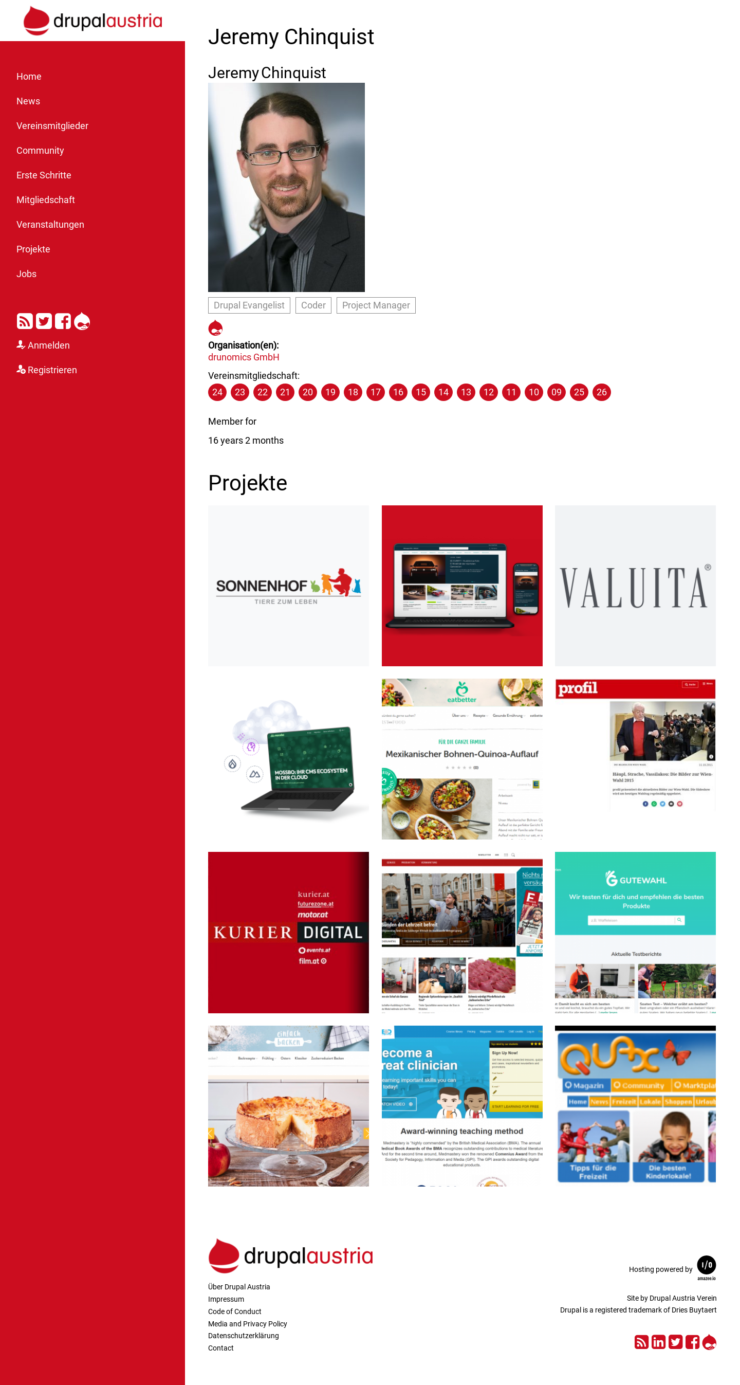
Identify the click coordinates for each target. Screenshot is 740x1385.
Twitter (43, 319)
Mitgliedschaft (45, 200)
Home (29, 76)
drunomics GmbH (244, 357)
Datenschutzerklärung (243, 1336)
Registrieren (52, 370)
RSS (24, 319)
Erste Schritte (43, 175)
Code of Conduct (235, 1311)
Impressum (226, 1299)
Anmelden (49, 345)
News (28, 101)
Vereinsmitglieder (52, 126)
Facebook (62, 319)
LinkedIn (658, 1340)
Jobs (26, 274)
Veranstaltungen (50, 225)
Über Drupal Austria (239, 1287)
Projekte (33, 249)
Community (40, 150)
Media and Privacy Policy (247, 1324)
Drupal (81, 319)
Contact (221, 1348)
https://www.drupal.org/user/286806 (215, 326)
